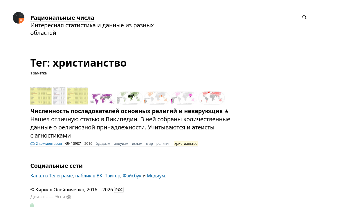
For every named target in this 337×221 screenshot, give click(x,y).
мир (149, 143)
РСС (119, 189)
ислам (137, 143)
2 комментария (46, 143)
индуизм (121, 143)
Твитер (112, 175)
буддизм (103, 143)
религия (163, 143)
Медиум (156, 175)
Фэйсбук (132, 175)
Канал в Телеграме (51, 175)
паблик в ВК (88, 175)
